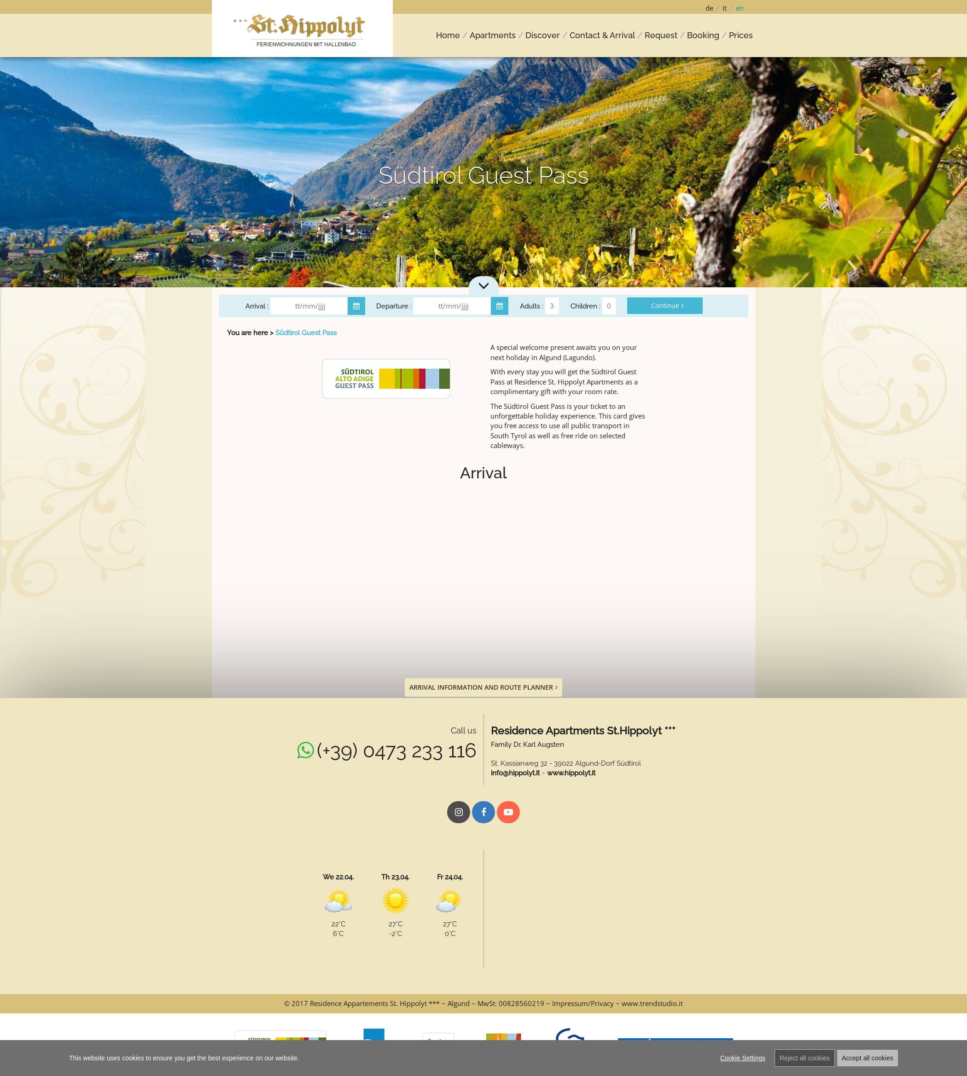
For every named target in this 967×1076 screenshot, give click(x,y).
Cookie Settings (742, 1058)
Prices (741, 35)
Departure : (394, 306)
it (724, 7)
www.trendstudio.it (652, 1003)
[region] (483, 1058)
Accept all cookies (867, 1058)
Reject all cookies (805, 1058)
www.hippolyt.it (571, 773)
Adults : (531, 306)
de (709, 7)
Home (448, 35)
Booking (703, 35)
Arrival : (256, 306)
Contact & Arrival (602, 35)
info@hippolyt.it (515, 773)
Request (661, 35)
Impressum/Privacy (583, 1003)
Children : (585, 306)
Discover (542, 35)
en (740, 7)
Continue (667, 305)
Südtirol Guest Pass (306, 333)
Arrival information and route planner (483, 687)
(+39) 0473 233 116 (397, 750)
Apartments (493, 35)
